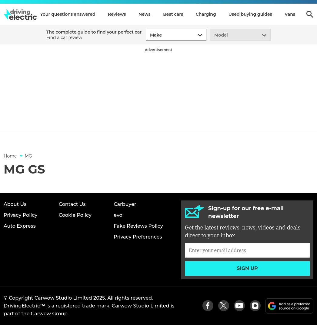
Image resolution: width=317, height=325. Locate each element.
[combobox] (149, 35)
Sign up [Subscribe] (247, 268)
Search (309, 14)
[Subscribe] (247, 250)
